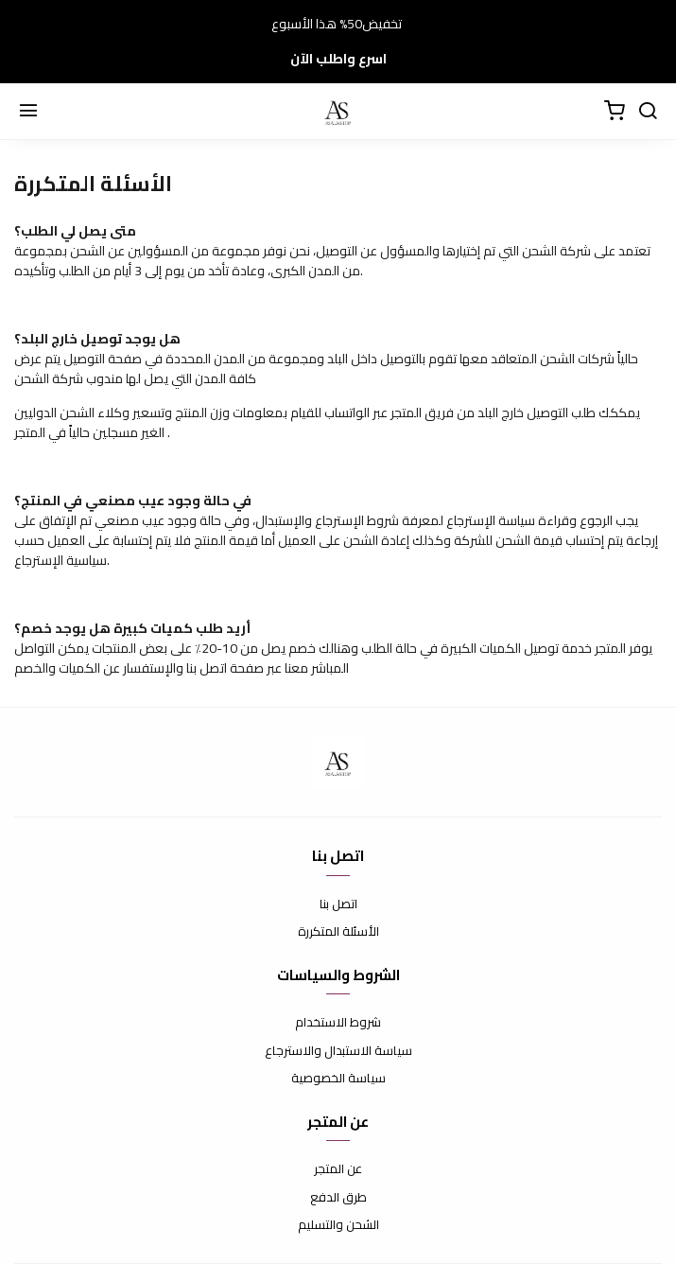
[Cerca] (647, 111)
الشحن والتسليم (338, 1225)
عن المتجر (338, 1169)
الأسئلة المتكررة (338, 931)
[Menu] (28, 111)
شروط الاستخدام (338, 1022)
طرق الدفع (338, 1197)
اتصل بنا (338, 904)
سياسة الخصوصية (338, 1078)
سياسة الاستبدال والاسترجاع (338, 1051)
